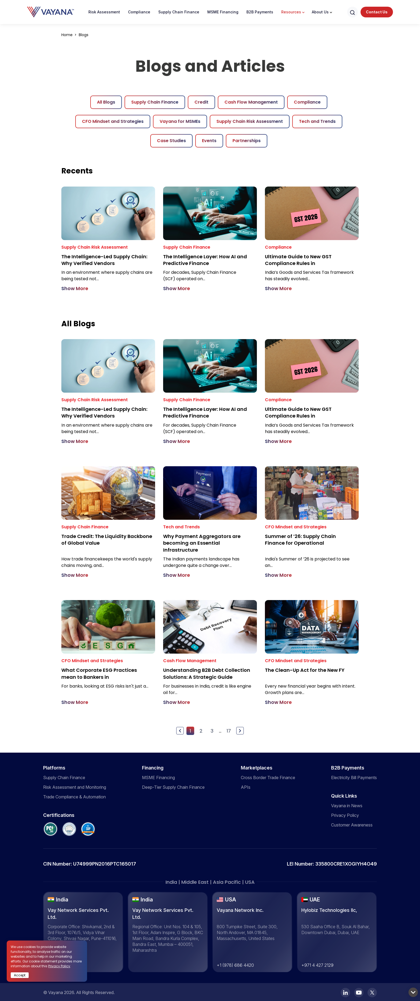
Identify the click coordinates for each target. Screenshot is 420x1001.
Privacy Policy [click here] (59, 966)
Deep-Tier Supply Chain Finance (173, 786)
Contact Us (377, 12)
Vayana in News (346, 805)
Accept (19, 975)
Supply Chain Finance (178, 12)
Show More (74, 288)
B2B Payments (259, 12)
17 (229, 730)
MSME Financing (222, 12)
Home (67, 34)
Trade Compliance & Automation (74, 796)
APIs (245, 786)
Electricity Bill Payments (354, 777)
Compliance (139, 12)
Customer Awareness (352, 824)
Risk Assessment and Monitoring (74, 786)
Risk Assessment (104, 12)
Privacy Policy (345, 814)
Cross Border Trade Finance (268, 777)
